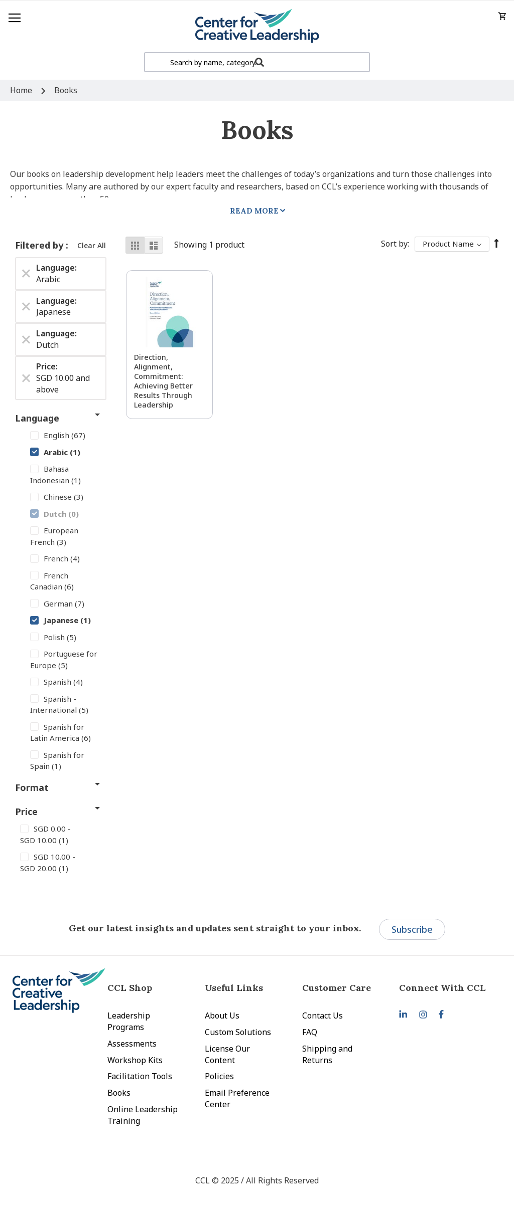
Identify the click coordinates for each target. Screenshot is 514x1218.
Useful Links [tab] (234, 987)
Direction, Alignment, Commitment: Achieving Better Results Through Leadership (163, 381)
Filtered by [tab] (40, 245)
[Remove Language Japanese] (26, 306)
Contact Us (322, 1015)
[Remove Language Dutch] (26, 339)
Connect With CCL (442, 987)
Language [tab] (37, 418)
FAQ (309, 1032)
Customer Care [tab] (336, 987)
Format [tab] (32, 787)
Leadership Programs (128, 1021)
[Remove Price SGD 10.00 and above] (26, 378)
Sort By (394, 243)
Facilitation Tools (139, 1076)
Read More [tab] (254, 211)
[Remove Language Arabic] (26, 274)
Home (22, 90)
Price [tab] (26, 811)
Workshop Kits (135, 1060)
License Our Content (227, 1054)
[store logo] (257, 26)
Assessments (132, 1043)
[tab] (447, 987)
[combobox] (257, 62)
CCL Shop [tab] (129, 987)
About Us (222, 1015)
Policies (219, 1076)
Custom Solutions (238, 1032)
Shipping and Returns (327, 1054)
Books (119, 1092)
